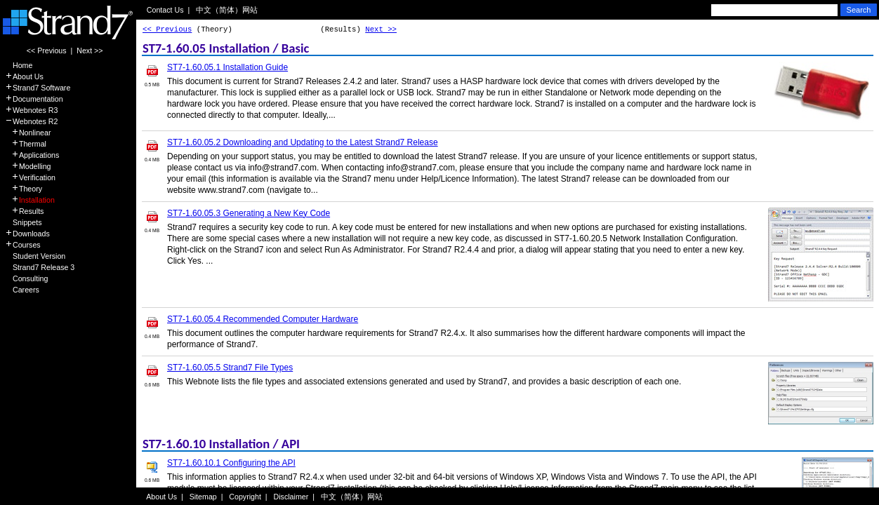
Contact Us (165, 10)
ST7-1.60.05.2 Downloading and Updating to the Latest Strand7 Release (302, 142)
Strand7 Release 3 (39, 267)
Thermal (25, 144)
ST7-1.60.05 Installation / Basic (226, 48)
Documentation (34, 99)
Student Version (35, 256)
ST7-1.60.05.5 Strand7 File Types (230, 367)
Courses (23, 245)
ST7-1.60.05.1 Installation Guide (227, 67)
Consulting (26, 278)
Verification (30, 177)
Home (18, 65)
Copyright (245, 496)
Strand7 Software (37, 87)
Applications (32, 155)
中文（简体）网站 (227, 10)
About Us (24, 76)
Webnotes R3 (31, 110)
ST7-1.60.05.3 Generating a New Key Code (248, 213)
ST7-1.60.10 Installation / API (221, 444)
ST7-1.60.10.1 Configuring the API (231, 463)
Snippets (23, 222)
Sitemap (203, 496)
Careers (22, 289)
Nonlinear (28, 132)
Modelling (28, 166)
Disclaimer (291, 496)
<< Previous (47, 50)
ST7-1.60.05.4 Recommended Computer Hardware (262, 319)
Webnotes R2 (31, 121)
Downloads (27, 233)
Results (24, 211)
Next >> (90, 50)
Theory (23, 188)
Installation (30, 200)
